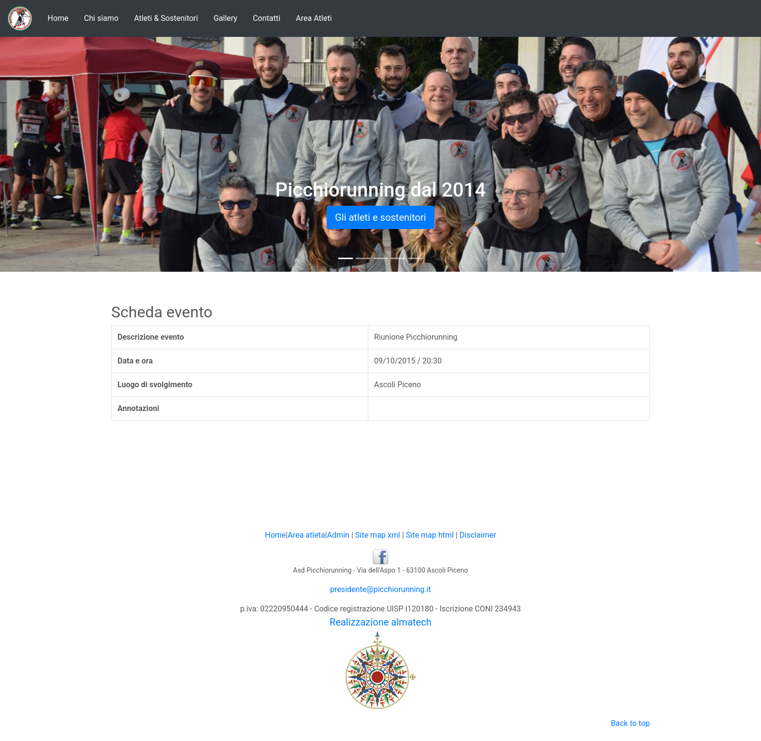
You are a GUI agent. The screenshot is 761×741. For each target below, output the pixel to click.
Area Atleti (314, 18)
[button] (57, 147)
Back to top (630, 723)
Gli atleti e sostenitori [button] (380, 217)
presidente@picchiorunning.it (380, 589)
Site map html (430, 535)
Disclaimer (478, 535)
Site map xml (377, 535)
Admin (338, 535)
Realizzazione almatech (380, 622)
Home (58, 18)
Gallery (225, 18)
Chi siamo (101, 18)
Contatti (267, 18)
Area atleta (306, 535)
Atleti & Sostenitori (166, 18)
